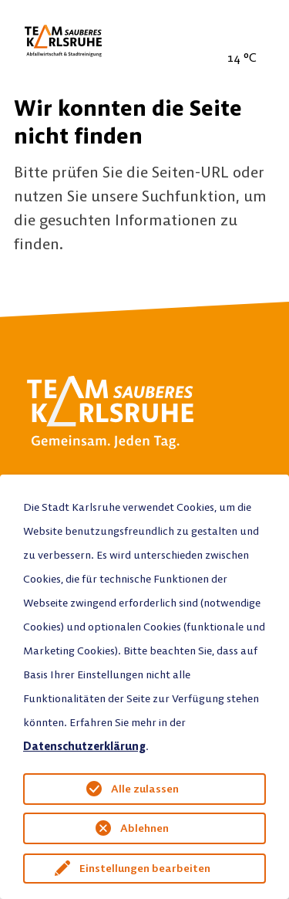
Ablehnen (144, 828)
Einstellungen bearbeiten (144, 868)
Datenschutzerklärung (84, 746)
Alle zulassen (145, 789)
